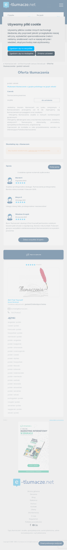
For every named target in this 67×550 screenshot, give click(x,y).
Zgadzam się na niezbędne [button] (21, 53)
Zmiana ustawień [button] (45, 53)
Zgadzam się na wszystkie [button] (21, 48)
